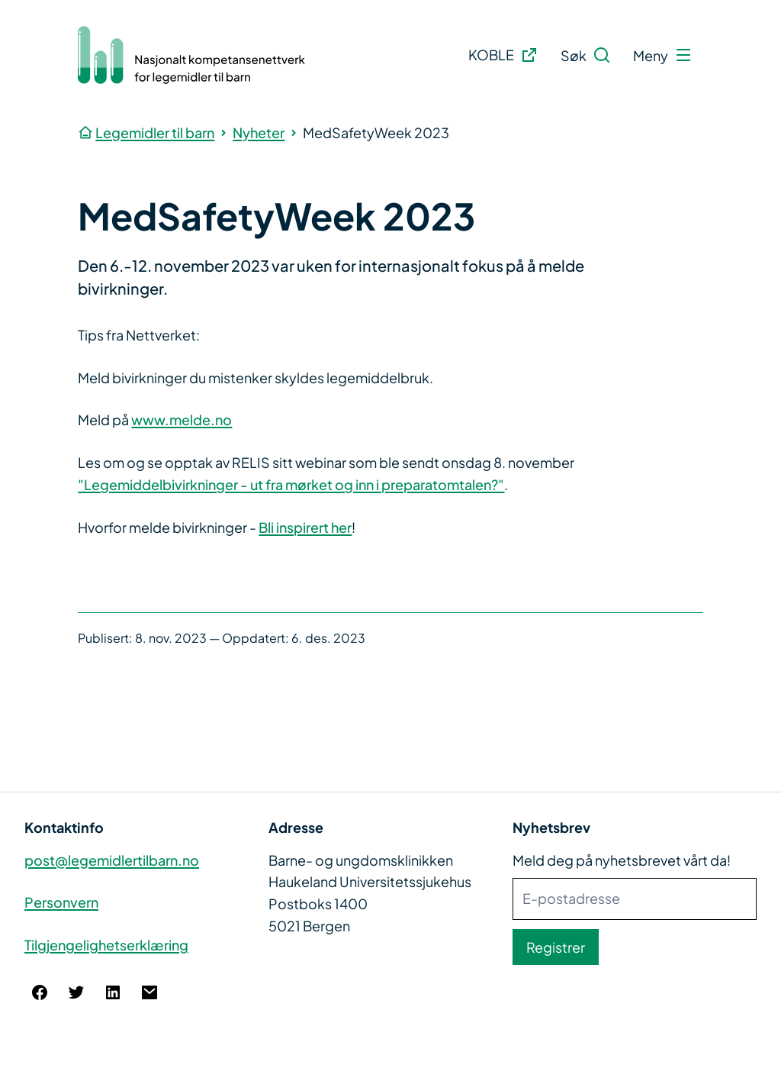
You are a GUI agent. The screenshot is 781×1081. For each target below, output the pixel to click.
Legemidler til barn (154, 132)
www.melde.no (181, 419)
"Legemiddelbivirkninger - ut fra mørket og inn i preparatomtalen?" (291, 484)
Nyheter (258, 132)
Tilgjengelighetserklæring (106, 945)
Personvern (61, 902)
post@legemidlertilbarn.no (111, 860)
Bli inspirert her (305, 527)
